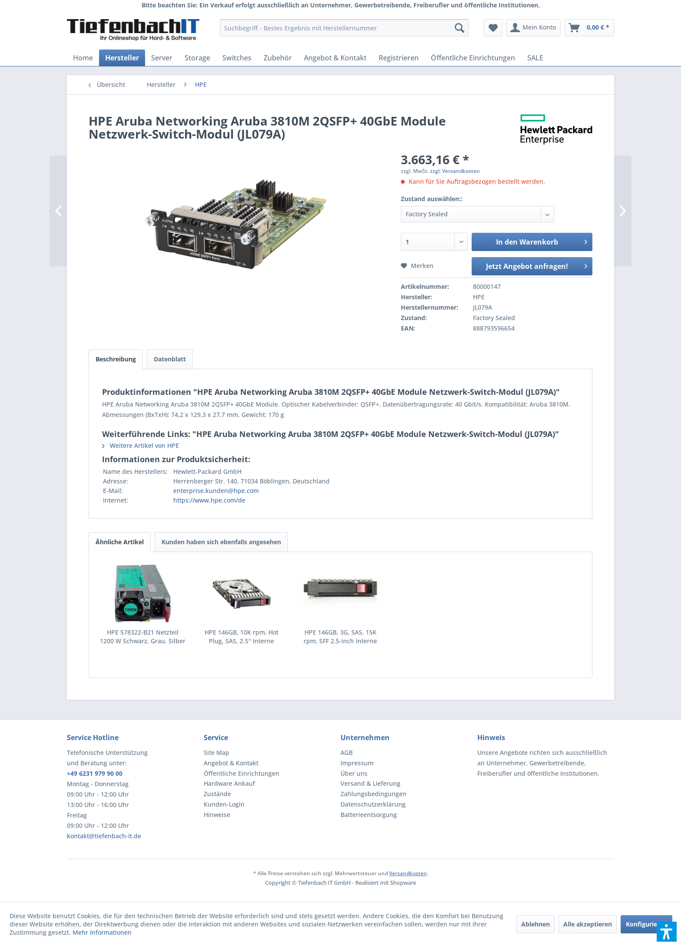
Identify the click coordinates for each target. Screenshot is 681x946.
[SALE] (535, 58)
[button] (667, 932)
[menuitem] (344, 27)
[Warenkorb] (589, 27)
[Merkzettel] (493, 27)
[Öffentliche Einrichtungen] (473, 58)
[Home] (83, 58)
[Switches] (237, 58)
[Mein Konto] (533, 27)
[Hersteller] (122, 58)
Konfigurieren (646, 924)
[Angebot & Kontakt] (335, 58)
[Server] (162, 58)
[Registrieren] (399, 58)
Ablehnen (535, 924)
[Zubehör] (278, 58)
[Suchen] (459, 27)
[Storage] (197, 58)
